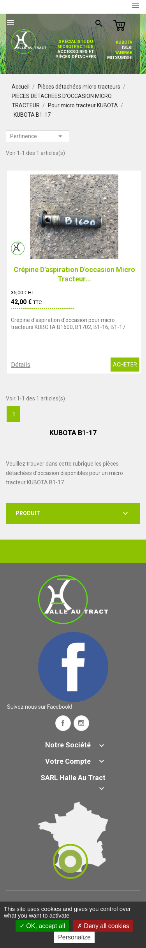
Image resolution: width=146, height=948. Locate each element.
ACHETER (125, 364)
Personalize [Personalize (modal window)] (74, 937)
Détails (20, 364)
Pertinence (37, 136)
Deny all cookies (103, 926)
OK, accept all (42, 926)
